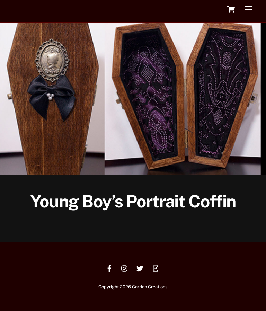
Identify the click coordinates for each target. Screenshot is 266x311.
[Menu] (248, 9)
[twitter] (140, 267)
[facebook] (109, 267)
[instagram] (125, 267)
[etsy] (155, 267)
